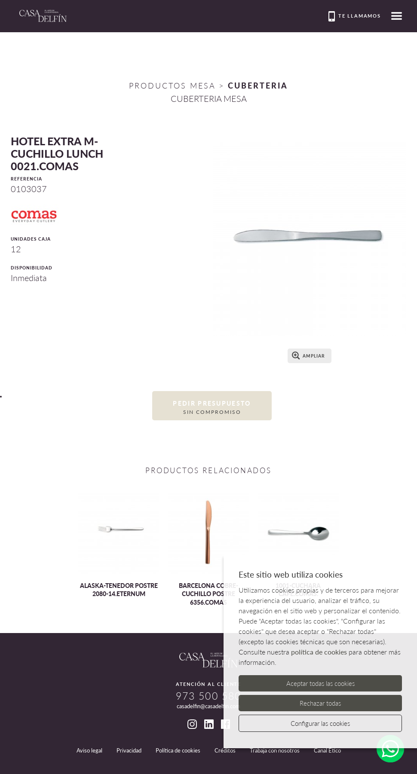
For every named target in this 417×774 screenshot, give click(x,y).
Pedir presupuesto (212, 408)
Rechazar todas (320, 703)
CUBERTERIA (258, 85)
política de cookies (319, 652)
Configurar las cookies (320, 723)
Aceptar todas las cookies (320, 683)
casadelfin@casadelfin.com (208, 706)
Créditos (225, 750)
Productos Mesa (172, 85)
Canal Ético (327, 750)
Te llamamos (354, 16)
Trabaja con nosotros (275, 750)
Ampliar (308, 356)
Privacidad (129, 750)
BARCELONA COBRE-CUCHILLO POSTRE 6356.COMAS (208, 594)
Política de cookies (178, 750)
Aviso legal (89, 750)
